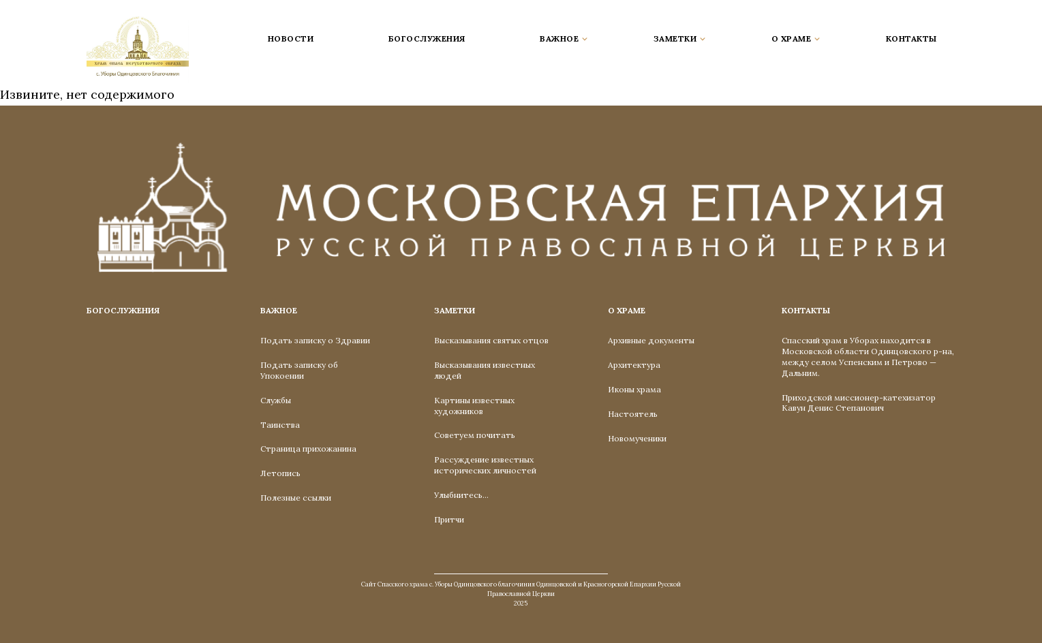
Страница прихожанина (308, 448)
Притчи (449, 519)
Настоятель (633, 414)
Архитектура (634, 365)
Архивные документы (651, 340)
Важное (278, 310)
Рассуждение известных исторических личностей (485, 464)
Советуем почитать (474, 435)
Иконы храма (634, 389)
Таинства (280, 425)
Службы (275, 400)
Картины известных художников (474, 405)
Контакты (911, 38)
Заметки (454, 310)
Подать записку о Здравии (315, 340)
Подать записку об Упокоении (299, 370)
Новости (291, 38)
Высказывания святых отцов (491, 340)
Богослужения (426, 38)
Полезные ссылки (295, 497)
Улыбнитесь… (461, 495)
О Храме (626, 310)
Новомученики (637, 438)
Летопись (280, 473)
